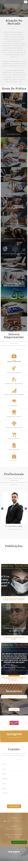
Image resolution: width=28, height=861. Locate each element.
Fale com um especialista (14, 15)
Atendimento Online (19, 842)
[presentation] (14, 800)
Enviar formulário (14, 806)
